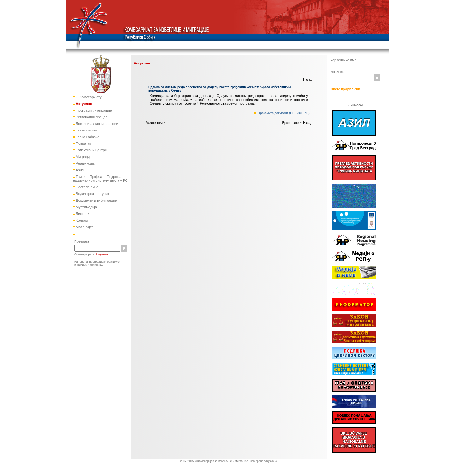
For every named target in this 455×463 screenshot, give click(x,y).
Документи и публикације (96, 200)
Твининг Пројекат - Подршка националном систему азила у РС (100, 178)
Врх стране (290, 123)
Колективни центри (91, 150)
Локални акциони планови (96, 123)
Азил (79, 170)
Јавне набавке (87, 137)
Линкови (82, 214)
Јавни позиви (86, 130)
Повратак (83, 143)
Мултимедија (86, 207)
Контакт (81, 220)
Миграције (84, 157)
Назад (307, 79)
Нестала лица (86, 187)
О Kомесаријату (88, 97)
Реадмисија (84, 163)
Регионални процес (91, 117)
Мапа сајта (84, 227)
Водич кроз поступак (92, 194)
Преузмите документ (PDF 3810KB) (284, 113)
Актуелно (83, 104)
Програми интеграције (93, 110)
